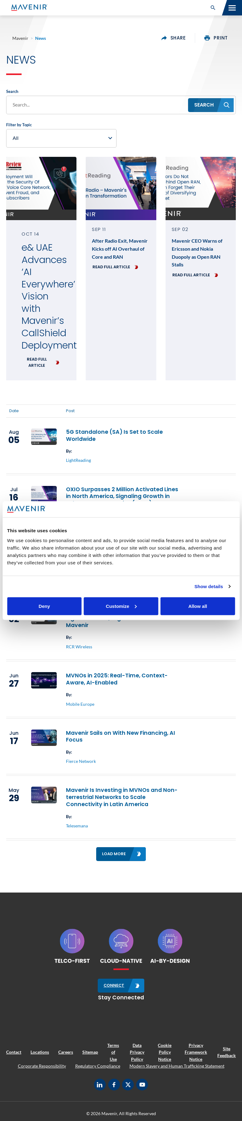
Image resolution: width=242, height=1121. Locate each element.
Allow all (197, 606)
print (216, 38)
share (173, 38)
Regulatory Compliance (97, 1066)
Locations (40, 1052)
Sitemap (90, 1052)
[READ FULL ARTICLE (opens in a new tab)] (41, 362)
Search (12, 91)
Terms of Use (113, 1052)
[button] (213, 7)
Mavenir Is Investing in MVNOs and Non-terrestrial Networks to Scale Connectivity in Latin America (122, 797)
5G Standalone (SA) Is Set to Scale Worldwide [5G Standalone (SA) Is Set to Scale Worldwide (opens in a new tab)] (114, 435)
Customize (121, 606)
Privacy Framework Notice (196, 1052)
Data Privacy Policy (137, 1052)
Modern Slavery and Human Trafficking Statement (176, 1066)
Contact (13, 1052)
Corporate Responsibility (42, 1066)
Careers (65, 1052)
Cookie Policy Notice (164, 1052)
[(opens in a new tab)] (41, 188)
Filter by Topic (19, 124)
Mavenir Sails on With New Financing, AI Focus (120, 736)
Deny (44, 606)
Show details (209, 586)
